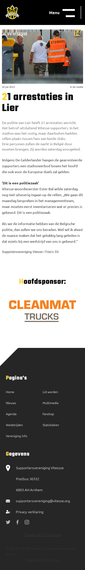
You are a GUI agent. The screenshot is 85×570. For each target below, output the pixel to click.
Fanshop (48, 414)
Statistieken (51, 425)
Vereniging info (16, 436)
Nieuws (11, 403)
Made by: (32, 560)
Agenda (11, 414)
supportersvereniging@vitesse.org (43, 500)
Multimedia (50, 403)
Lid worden (50, 392)
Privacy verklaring (29, 511)
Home (10, 392)
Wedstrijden (14, 425)
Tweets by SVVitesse (42, 534)
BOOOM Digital (48, 560)
